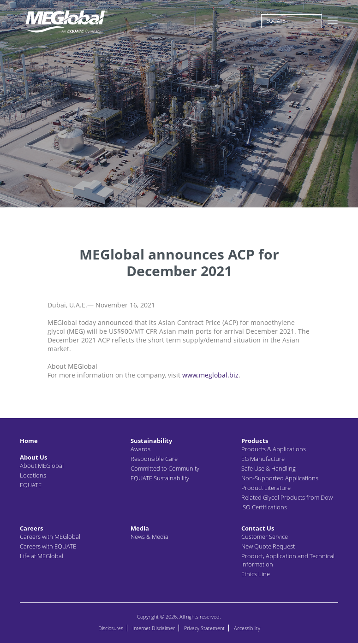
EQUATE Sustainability (160, 478)
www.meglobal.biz (210, 375)
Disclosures (110, 628)
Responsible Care (154, 458)
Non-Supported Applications (279, 478)
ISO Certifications (264, 507)
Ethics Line (255, 574)
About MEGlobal (42, 465)
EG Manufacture (263, 458)
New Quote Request (268, 546)
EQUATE (275, 20)
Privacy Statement (204, 628)
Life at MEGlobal (41, 556)
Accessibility (247, 628)
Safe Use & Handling (268, 468)
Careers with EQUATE (48, 546)
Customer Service (264, 536)
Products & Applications (273, 449)
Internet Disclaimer (153, 628)
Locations (33, 475)
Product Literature (266, 488)
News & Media (149, 536)
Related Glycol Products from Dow (287, 497)
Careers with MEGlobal (50, 536)
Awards (140, 449)
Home (29, 441)
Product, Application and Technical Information (287, 560)
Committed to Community (165, 468)
